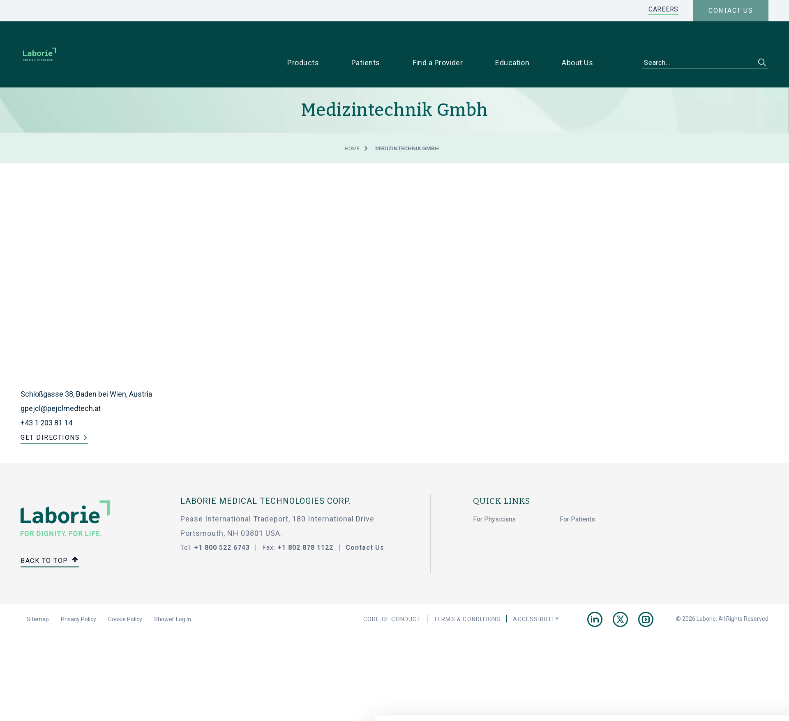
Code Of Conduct (392, 596)
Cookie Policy (125, 596)
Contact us (730, 10)
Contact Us (365, 525)
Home (352, 126)
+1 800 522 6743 (222, 525)
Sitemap (38, 596)
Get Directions (50, 414)
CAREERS (663, 9)
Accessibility (536, 596)
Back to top (50, 538)
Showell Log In (172, 596)
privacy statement (281, 700)
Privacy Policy (78, 596)
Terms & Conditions (467, 596)
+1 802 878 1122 (305, 525)
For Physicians (494, 497)
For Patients (577, 497)
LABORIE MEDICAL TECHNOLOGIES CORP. (265, 478)
